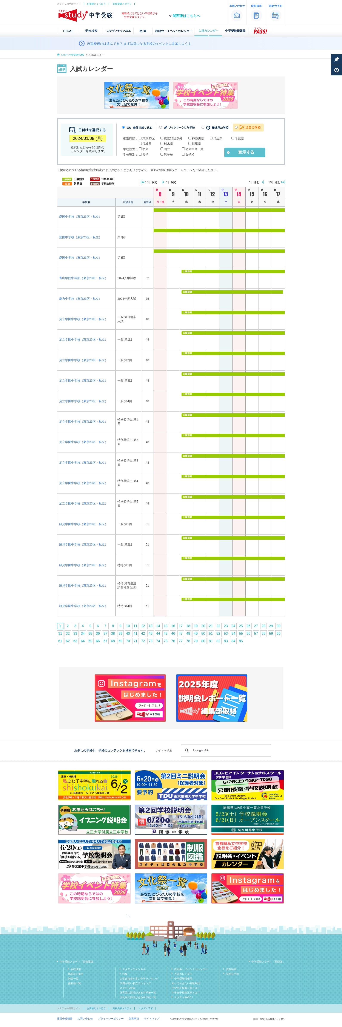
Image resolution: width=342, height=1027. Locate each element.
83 (226, 641)
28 (263, 626)
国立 (167, 149)
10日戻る (151, 182)
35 (90, 633)
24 (233, 626)
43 (151, 633)
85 (241, 641)
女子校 (189, 154)
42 (143, 633)
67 (105, 641)
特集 (125, 973)
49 (196, 633)
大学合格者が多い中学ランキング (139, 978)
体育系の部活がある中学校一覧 (138, 992)
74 (158, 641)
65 (90, 641)
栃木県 (168, 143)
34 (83, 633)
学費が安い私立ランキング (135, 983)
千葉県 (239, 138)
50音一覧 (73, 978)
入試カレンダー (183, 973)
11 (135, 626)
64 (83, 641)
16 (173, 626)
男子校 (168, 154)
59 (271, 633)
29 (271, 626)
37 (105, 633)
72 (143, 641)
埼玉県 (217, 138)
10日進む (274, 182)
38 (113, 633)
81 (211, 641)
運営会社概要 (64, 1018)
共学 (145, 154)
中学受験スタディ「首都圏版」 (78, 961)
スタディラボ (146, 1008)
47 (181, 633)
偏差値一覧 (74, 983)
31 (60, 633)
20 (203, 626)
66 (98, 641)
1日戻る (171, 182)
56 (248, 633)
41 (135, 633)
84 (233, 641)
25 (241, 626)
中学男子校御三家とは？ (186, 987)
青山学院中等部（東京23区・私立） (83, 278)
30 (278, 626)
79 (196, 641)
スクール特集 (127, 987)
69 (120, 641)
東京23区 (148, 138)
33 (75, 633)
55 (241, 633)
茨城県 (146, 143)
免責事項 (134, 1018)
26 (248, 626)
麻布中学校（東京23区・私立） (80, 298)
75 (166, 641)
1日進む (254, 182)
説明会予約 (232, 973)
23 (226, 626)
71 (135, 641)
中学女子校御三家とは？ (186, 992)
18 (188, 626)
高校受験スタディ (122, 4)
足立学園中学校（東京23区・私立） (83, 319)
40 (128, 633)
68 (113, 641)
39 (120, 633)
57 (256, 633)
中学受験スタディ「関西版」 (268, 961)
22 (218, 626)
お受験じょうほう (96, 4)
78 (188, 641)
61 (60, 641)
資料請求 (231, 969)
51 (211, 633)
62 (68, 641)
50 (203, 633)
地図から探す (75, 973)
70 (128, 641)
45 (166, 633)
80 (203, 641)
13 (151, 626)
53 (226, 633)
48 (188, 633)
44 (158, 633)
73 (151, 641)
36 (98, 633)
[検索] (225, 750)
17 (181, 626)
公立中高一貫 (194, 149)
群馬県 (196, 143)
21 (211, 626)
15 (166, 626)
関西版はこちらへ (186, 16)
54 (233, 633)
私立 (145, 149)
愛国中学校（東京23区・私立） (80, 216)
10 (128, 626)
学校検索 (76, 969)
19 (196, 626)
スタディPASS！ (184, 997)
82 (218, 641)
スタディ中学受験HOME (72, 55)
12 (143, 626)
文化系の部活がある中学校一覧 (138, 997)
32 (68, 633)
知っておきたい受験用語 (186, 983)
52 (218, 633)
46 (173, 633)
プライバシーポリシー (111, 1018)
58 (263, 633)
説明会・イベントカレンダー (191, 969)
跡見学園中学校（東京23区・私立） (83, 524)
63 (75, 641)
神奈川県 (198, 138)
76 (173, 641)
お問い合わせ (85, 1018)
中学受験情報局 (183, 978)
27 (256, 626)
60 (278, 633)
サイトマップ (151, 1018)
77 (181, 641)
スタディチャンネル (134, 969)
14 (158, 626)
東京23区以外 (173, 138)
